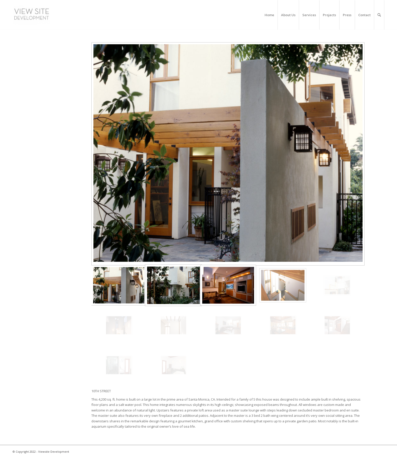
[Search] (379, 15)
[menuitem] (269, 15)
